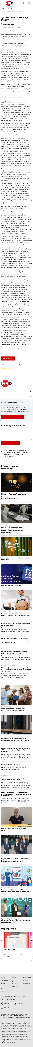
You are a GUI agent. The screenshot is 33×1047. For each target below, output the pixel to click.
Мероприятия (5, 991)
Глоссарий (26, 983)
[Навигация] (2, 3)
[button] (29, 3)
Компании (4, 986)
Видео (3, 983)
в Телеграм (7, 417)
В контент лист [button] (8, 358)
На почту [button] (18, 417)
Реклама (26, 980)
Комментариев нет (8, 30)
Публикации (5, 980)
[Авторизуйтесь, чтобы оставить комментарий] (16, 434)
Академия (15, 986)
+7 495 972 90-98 (8, 999)
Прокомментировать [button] (10, 443)
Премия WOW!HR (15, 978)
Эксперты (4, 989)
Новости (3, 977)
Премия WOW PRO (15, 982)
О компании (27, 977)
